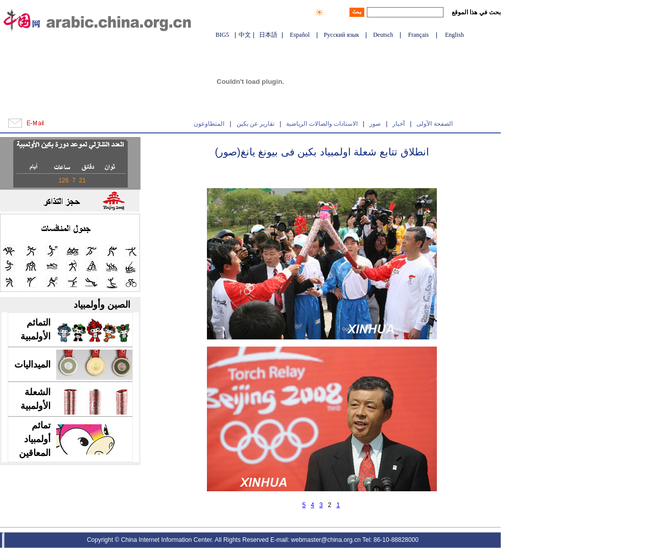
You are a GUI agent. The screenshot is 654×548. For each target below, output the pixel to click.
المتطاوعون (209, 123)
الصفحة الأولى (434, 123)
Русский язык (341, 34)
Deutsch (383, 34)
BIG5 (222, 34)
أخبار (398, 123)
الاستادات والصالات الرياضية (322, 123)
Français (418, 34)
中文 (245, 34)
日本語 (268, 34)
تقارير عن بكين (256, 123)
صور (375, 123)
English (454, 34)
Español (300, 34)
